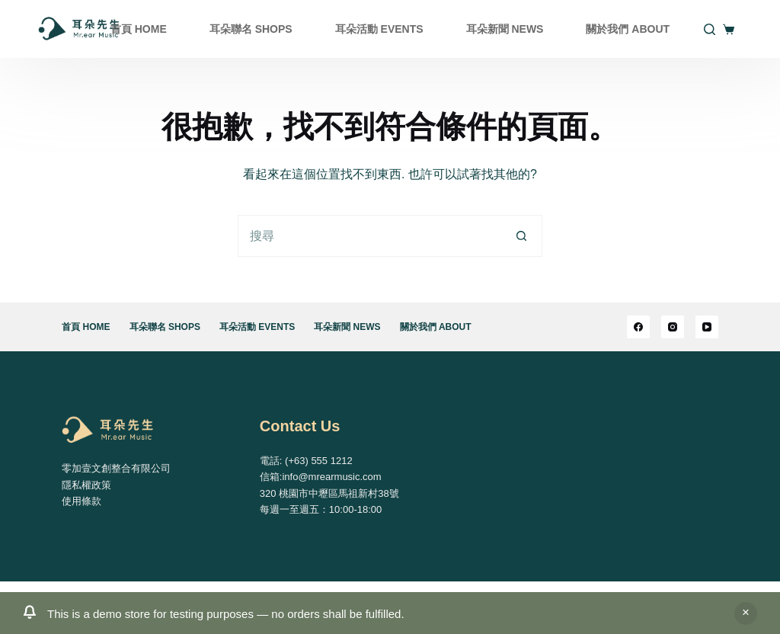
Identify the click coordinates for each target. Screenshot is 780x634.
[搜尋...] (369, 236)
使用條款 (81, 501)
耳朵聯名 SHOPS (250, 29)
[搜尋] (709, 29)
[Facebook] (638, 326)
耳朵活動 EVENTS (379, 29)
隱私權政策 (86, 485)
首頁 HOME (138, 29)
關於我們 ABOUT (628, 29)
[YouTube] (706, 326)
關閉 (745, 613)
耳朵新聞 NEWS (505, 29)
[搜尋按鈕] (521, 236)
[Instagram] (672, 326)
